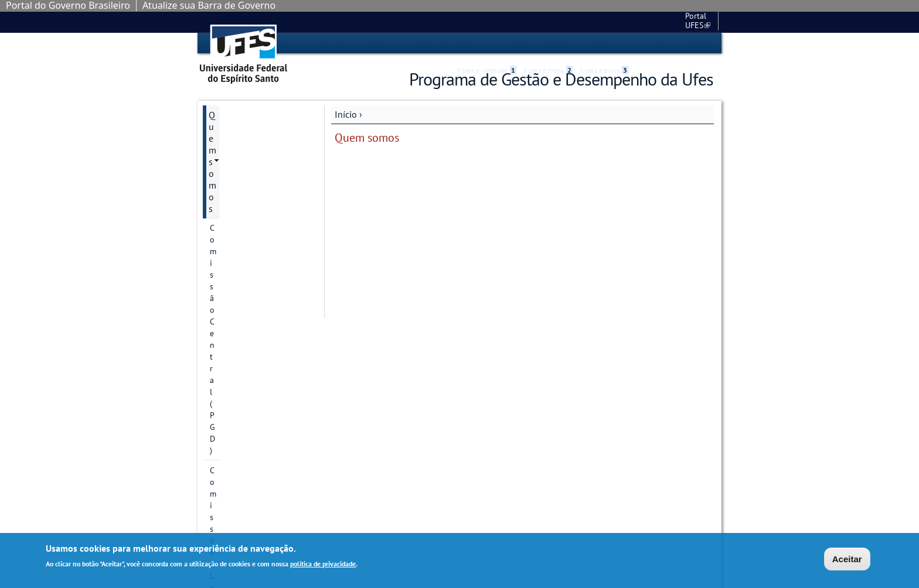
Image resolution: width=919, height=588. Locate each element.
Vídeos (222, 451)
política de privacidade (323, 563)
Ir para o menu (548, 43)
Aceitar (847, 559)
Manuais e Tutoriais (247, 391)
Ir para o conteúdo (486, 43)
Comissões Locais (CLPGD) (256, 153)
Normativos (232, 411)
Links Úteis (230, 371)
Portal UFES (635, 21)
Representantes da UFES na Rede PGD (258, 211)
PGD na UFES (235, 431)
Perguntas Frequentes (252, 471)
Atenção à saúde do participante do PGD (248, 274)
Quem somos (235, 114)
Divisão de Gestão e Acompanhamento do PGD (257, 179)
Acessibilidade (643, 43)
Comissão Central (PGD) (252, 133)
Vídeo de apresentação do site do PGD (256, 242)
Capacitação (233, 320)
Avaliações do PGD (246, 300)
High (657, 44)
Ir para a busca (604, 43)
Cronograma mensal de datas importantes (255, 345)
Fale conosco (691, 21)
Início (346, 113)
